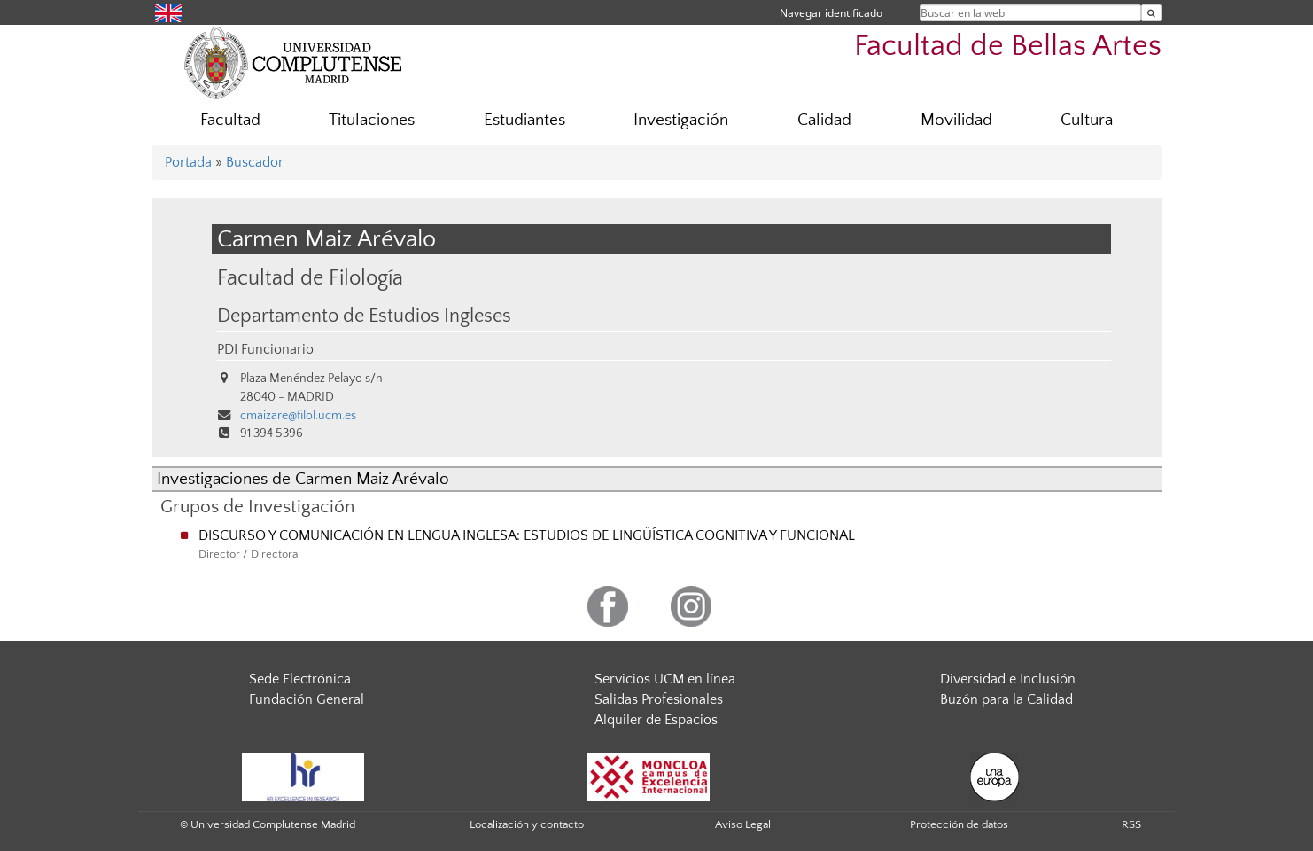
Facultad (230, 120)
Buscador (255, 162)
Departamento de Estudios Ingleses (364, 316)
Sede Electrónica (300, 679)
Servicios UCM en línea (664, 679)
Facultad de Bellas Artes (1008, 46)
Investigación (680, 120)
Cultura (1086, 120)
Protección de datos (959, 824)
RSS (1131, 824)
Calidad (824, 120)
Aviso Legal (743, 824)
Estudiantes (524, 120)
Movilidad (956, 120)
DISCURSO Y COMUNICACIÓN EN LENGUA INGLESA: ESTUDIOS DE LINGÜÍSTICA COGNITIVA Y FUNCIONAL (526, 535)
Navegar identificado (831, 12)
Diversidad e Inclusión (1008, 679)
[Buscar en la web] (1151, 12)
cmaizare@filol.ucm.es (298, 416)
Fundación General (306, 699)
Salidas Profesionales (658, 699)
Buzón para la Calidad (1006, 699)
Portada (188, 162)
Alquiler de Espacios (656, 720)
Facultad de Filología (310, 278)
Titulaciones (372, 120)
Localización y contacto (527, 824)
